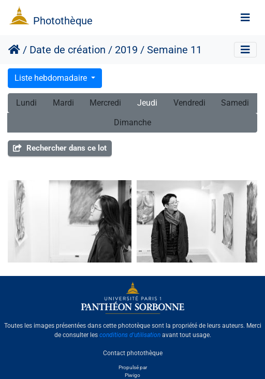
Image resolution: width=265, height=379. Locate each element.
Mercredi (105, 103)
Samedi (235, 103)
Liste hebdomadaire (51, 78)
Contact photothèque (133, 352)
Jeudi (147, 103)
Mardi (63, 103)
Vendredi (189, 103)
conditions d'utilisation (129, 335)
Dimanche (132, 122)
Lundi (26, 103)
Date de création (68, 49)
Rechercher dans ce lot (60, 148)
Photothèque (63, 20)
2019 (126, 49)
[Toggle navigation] (245, 17)
